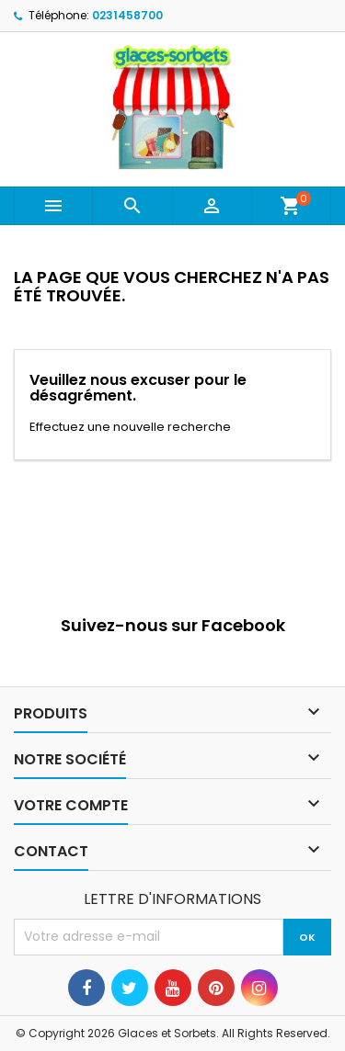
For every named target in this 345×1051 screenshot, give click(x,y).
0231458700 (127, 15)
